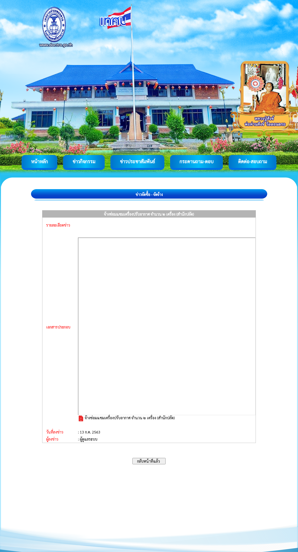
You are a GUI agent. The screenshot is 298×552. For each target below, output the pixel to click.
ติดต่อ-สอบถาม (252, 161)
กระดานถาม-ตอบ (196, 161)
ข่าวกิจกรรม (83, 161)
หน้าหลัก (39, 161)
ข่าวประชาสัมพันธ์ (137, 161)
